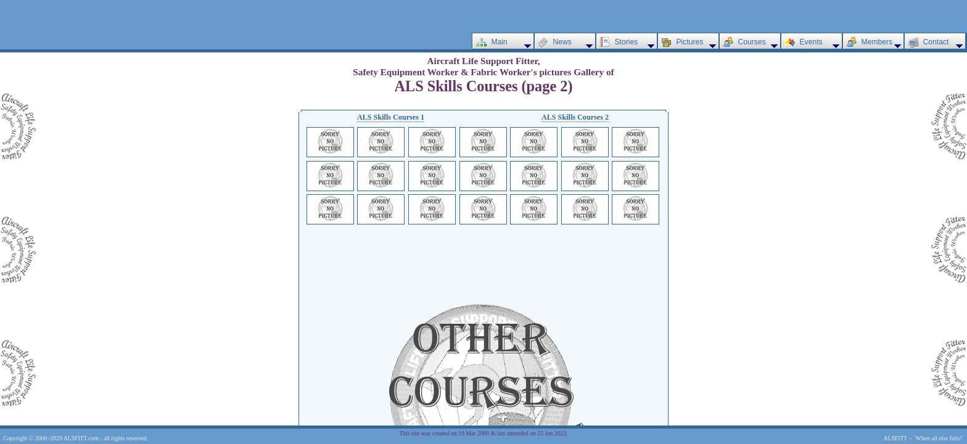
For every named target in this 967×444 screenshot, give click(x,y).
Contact (936, 42)
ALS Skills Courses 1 (390, 117)
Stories (626, 42)
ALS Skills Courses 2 (575, 117)
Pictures (690, 42)
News (562, 42)
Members (877, 42)
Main (500, 42)
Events (811, 42)
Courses (752, 42)
